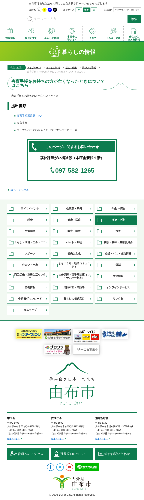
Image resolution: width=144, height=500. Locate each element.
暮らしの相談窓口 (74, 298)
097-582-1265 (74, 170)
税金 (30, 219)
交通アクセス (13, 439)
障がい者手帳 (89, 67)
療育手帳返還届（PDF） (31, 115)
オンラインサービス (118, 287)
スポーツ (30, 253)
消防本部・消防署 (74, 287)
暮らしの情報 (53, 67)
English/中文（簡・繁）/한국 (127, 10)
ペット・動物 (74, 242)
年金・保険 (118, 208)
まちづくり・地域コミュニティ (74, 265)
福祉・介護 (71, 67)
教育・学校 (74, 231)
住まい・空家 (30, 264)
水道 (118, 231)
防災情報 (118, 276)
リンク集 (118, 298)
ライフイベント (30, 208)
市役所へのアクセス (29, 454)
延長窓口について (73, 454)
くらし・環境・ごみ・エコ (30, 242)
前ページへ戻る (19, 190)
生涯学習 (30, 231)
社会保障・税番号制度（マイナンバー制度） (74, 276)
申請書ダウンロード (30, 298)
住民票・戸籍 (74, 208)
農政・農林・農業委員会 (118, 242)
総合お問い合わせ (117, 454)
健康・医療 (74, 219)
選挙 (118, 264)
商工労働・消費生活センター (30, 276)
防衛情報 (30, 287)
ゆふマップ (30, 309)
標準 (86, 9)
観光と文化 (74, 253)
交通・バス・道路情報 (118, 253)
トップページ (34, 67)
